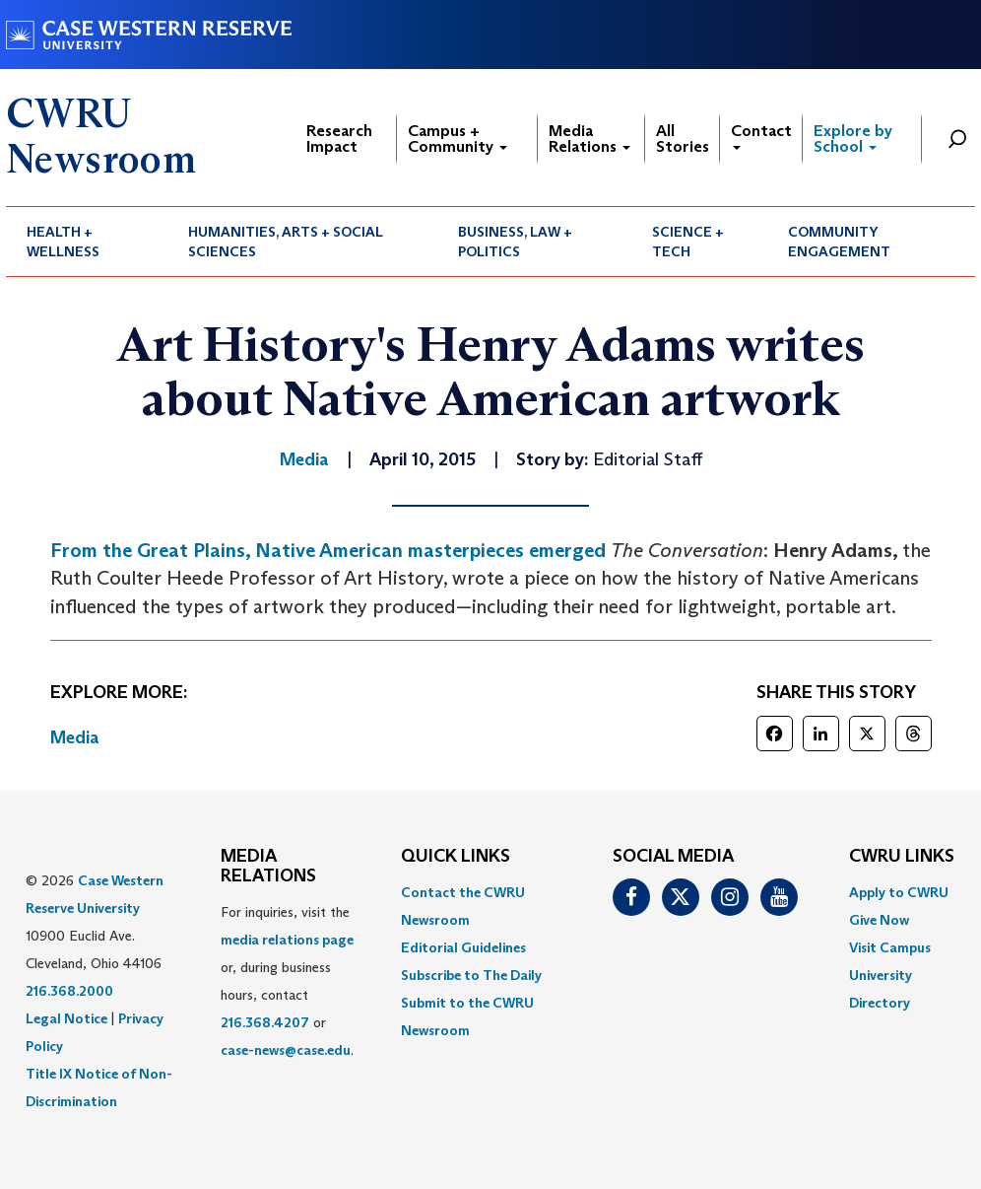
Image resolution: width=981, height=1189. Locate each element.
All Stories (682, 138)
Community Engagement (839, 241)
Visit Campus (890, 947)
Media (74, 737)
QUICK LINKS (455, 857)
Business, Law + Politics (515, 241)
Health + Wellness (63, 241)
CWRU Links (901, 857)
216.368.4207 (265, 1022)
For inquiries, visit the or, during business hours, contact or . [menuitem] (287, 981)
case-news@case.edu (286, 1050)
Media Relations (589, 138)
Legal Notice (66, 1018)
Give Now (879, 920)
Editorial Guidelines (463, 947)
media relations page (287, 939)
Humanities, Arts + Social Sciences (285, 241)
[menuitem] (86, 241)
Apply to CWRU (898, 892)
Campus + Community (457, 138)
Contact (761, 135)
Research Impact (339, 138)
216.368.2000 (69, 991)
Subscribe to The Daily (471, 975)
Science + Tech (688, 241)
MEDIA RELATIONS (268, 866)
